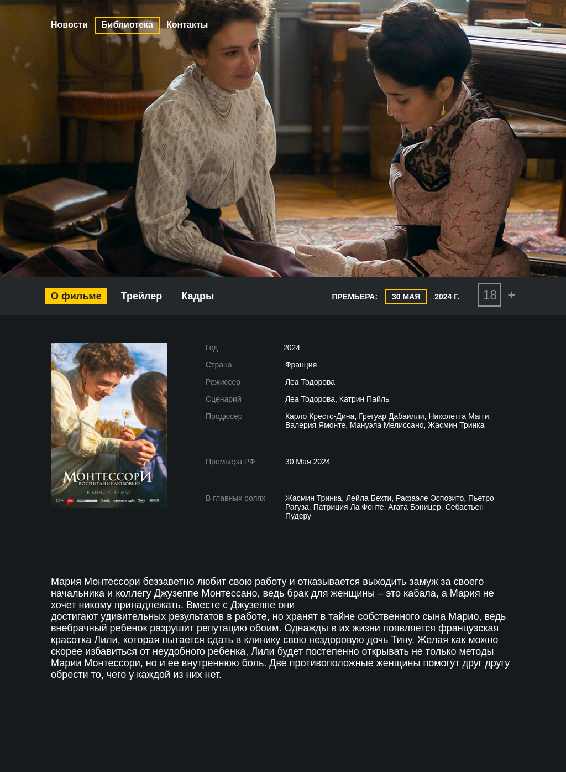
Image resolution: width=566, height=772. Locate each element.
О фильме (76, 296)
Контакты (187, 24)
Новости (69, 24)
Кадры (197, 296)
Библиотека (127, 24)
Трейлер (142, 296)
